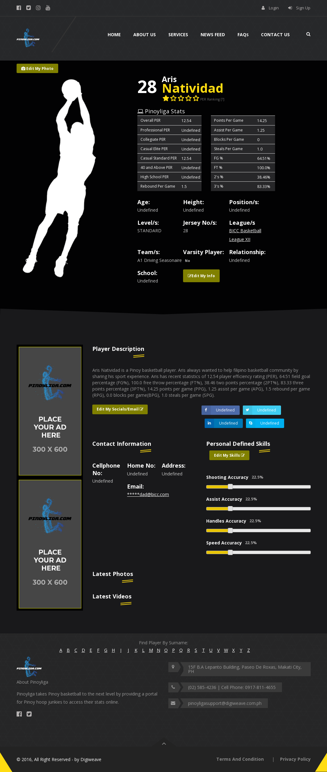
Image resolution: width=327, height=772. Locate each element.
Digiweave (90, 759)
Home (114, 34)
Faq (243, 34)
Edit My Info (201, 275)
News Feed (213, 34)
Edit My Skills (229, 455)
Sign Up (303, 8)
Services (178, 34)
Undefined (218, 410)
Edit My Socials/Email (120, 409)
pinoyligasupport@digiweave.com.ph (225, 703)
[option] (50, 411)
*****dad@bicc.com (148, 494)
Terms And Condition (240, 759)
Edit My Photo (37, 68)
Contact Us (275, 34)
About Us (144, 34)
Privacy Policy (295, 759)
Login (274, 8)
